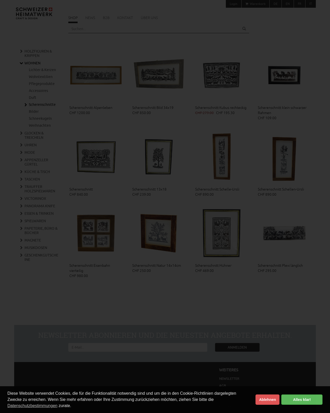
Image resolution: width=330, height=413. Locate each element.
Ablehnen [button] (267, 400)
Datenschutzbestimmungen (32, 405)
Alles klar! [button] (302, 400)
